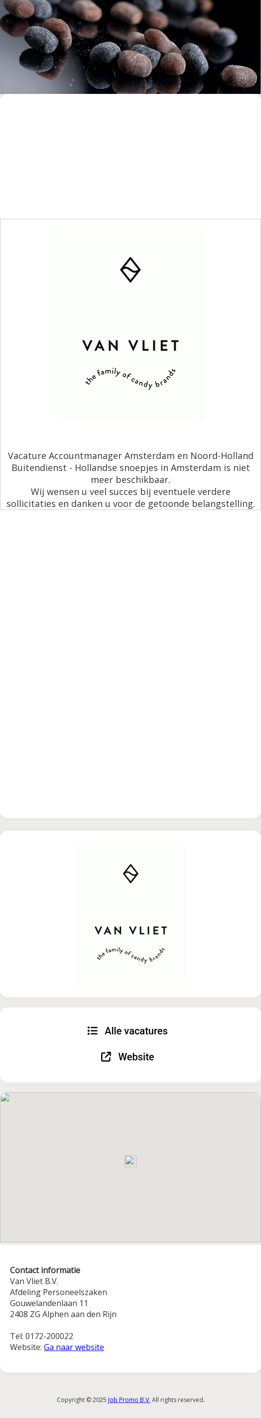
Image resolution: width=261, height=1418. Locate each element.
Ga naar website (74, 1347)
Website (127, 1057)
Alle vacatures (127, 1031)
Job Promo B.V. (129, 1400)
